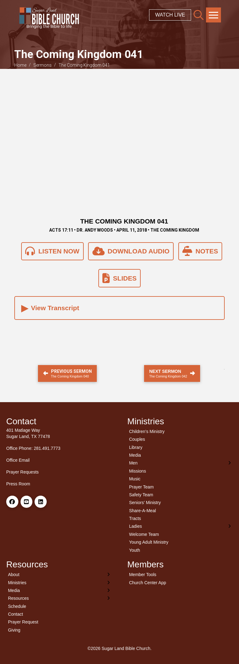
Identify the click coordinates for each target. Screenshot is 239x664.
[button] (198, 14)
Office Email (18, 460)
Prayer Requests (22, 471)
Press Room (18, 483)
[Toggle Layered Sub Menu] (180, 463)
